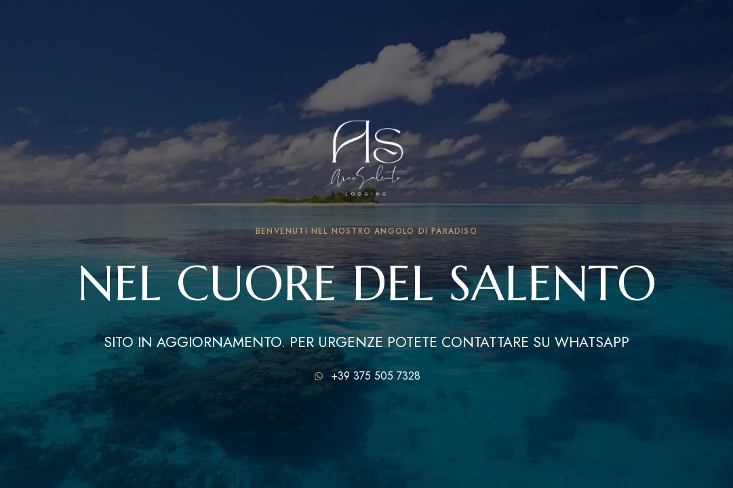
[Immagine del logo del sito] (367, 148)
